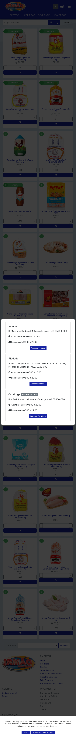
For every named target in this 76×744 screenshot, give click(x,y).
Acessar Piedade (38, 383)
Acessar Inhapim (38, 348)
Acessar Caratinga (38, 416)
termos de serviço (50, 726)
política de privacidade (26, 726)
